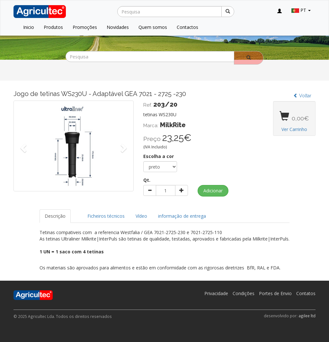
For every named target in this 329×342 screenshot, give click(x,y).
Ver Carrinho (294, 129)
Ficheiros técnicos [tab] (106, 216)
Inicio (28, 27)
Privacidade (216, 293)
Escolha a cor (158, 156)
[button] (22, 146)
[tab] (76, 212)
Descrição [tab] (55, 216)
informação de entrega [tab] (182, 216)
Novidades (118, 27)
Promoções (85, 27)
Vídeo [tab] (141, 216)
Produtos (53, 27)
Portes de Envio (275, 293)
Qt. (146, 180)
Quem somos (152, 27)
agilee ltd (307, 315)
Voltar (302, 95)
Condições (243, 293)
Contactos (187, 27)
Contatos (306, 293)
